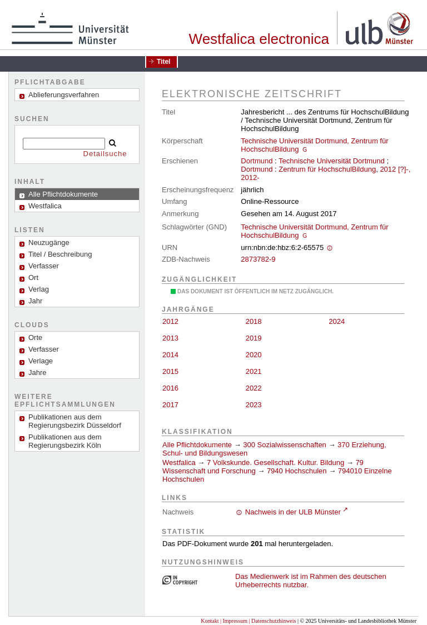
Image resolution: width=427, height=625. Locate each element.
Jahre (37, 372)
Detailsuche (105, 153)
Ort (33, 277)
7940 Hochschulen (297, 471)
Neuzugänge (48, 242)
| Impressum (233, 621)
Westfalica (179, 462)
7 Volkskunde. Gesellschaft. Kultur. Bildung (275, 462)
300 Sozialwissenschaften (284, 445)
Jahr (35, 301)
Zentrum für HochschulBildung (327, 169)
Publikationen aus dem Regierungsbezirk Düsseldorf (74, 421)
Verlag (38, 289)
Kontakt (210, 621)
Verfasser (43, 266)
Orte (35, 337)
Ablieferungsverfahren (63, 95)
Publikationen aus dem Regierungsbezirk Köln (65, 441)
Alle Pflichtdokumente (198, 445)
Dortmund (256, 161)
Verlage (40, 361)
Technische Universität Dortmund (332, 161)
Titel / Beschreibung (60, 254)
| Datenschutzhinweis (272, 621)
